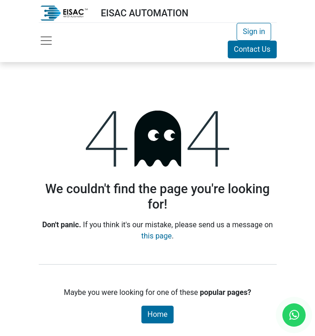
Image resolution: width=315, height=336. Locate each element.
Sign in (254, 31)
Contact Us (252, 49)
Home (157, 314)
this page (156, 235)
